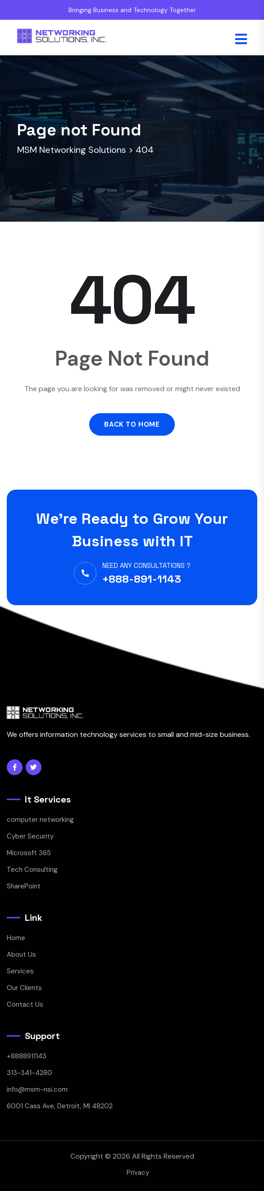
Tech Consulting (32, 869)
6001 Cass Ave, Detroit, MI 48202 (60, 1106)
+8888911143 (26, 1056)
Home (16, 937)
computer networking (40, 819)
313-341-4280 (29, 1072)
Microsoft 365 (29, 852)
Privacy (138, 1172)
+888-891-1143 (141, 579)
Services (20, 971)
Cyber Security (30, 836)
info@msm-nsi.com (37, 1089)
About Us (21, 954)
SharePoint (24, 886)
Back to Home (131, 424)
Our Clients (24, 987)
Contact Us (25, 1004)
